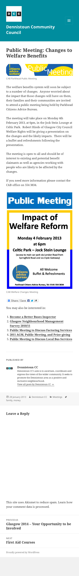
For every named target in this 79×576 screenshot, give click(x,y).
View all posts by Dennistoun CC (34, 384)
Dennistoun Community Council (30, 29)
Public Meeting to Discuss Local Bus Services (41, 339)
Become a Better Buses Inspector (33, 317)
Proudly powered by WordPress (22, 552)
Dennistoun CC (39, 397)
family (9, 400)
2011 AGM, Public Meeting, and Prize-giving (40, 334)
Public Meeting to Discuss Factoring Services (41, 330)
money (17, 400)
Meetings (57, 397)
